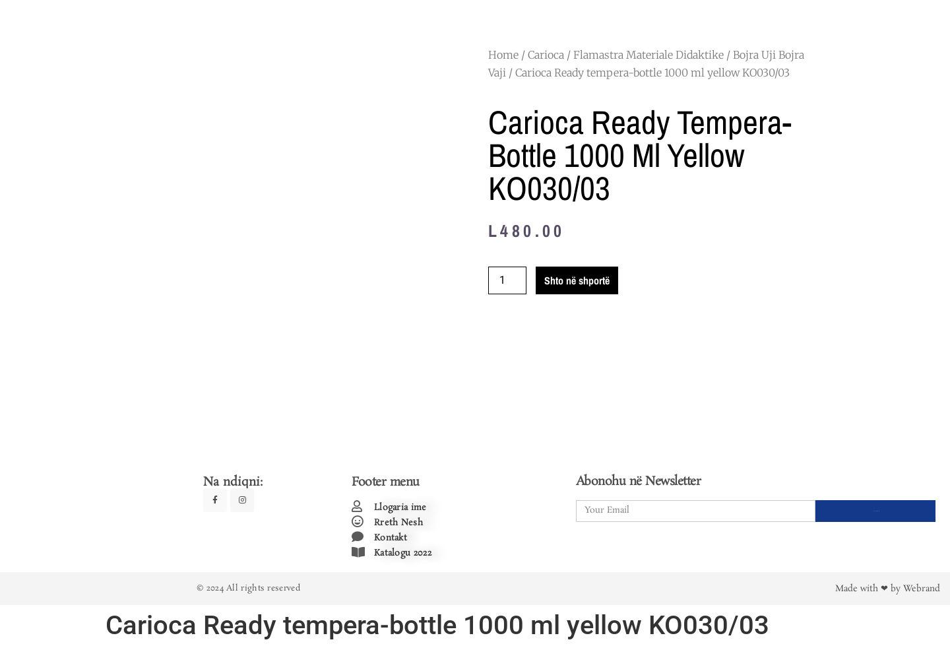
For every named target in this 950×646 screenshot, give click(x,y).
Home (503, 54)
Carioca (546, 54)
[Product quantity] (507, 280)
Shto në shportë (577, 280)
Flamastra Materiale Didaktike (648, 54)
